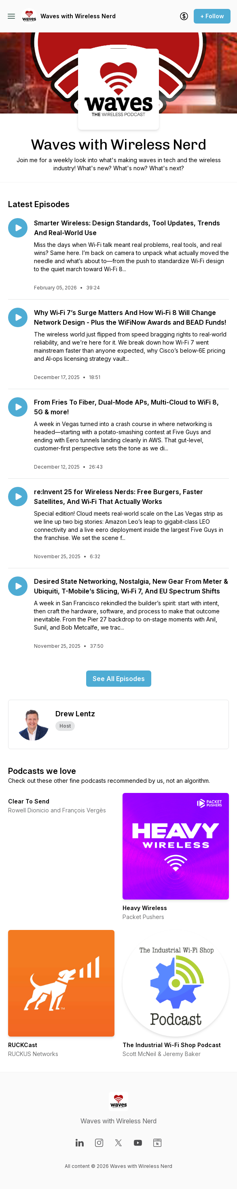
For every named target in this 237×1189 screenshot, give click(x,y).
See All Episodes (119, 679)
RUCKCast (22, 1044)
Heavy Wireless (145, 907)
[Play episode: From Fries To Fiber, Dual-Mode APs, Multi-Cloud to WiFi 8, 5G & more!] (18, 407)
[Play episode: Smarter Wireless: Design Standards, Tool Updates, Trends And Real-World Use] (18, 228)
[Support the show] (184, 16)
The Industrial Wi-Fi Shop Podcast (172, 1044)
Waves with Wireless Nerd (78, 16)
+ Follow (212, 16)
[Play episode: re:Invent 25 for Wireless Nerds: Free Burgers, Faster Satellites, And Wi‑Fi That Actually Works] (18, 496)
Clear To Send (28, 801)
